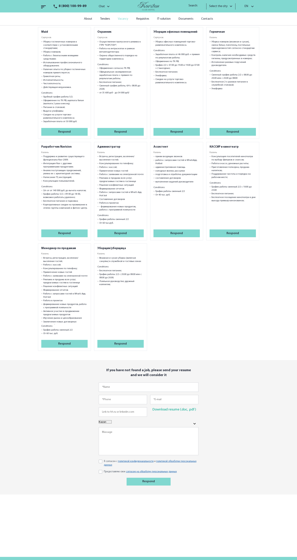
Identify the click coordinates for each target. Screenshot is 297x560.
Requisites (142, 18)
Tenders (105, 18)
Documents (185, 18)
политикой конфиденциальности (136, 461)
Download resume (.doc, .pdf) (174, 409)
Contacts (207, 18)
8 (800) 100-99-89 (72, 6)
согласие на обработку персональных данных (151, 471)
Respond (64, 131)
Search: (194, 5)
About (88, 18)
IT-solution (164, 18)
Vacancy (123, 18)
